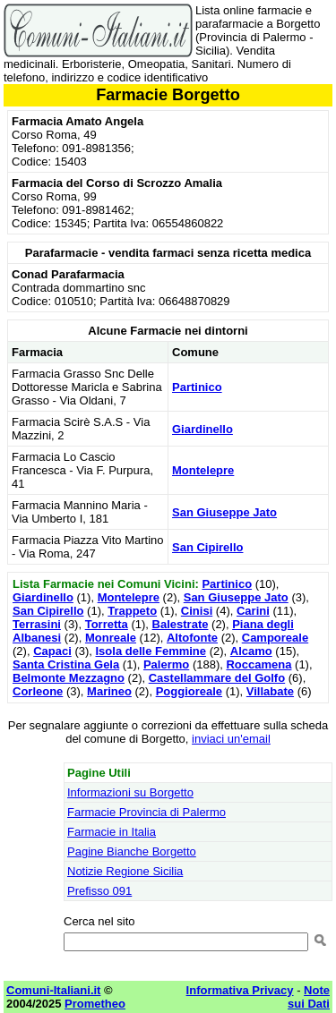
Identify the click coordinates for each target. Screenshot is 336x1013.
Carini (253, 610)
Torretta (106, 624)
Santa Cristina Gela (66, 664)
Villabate (270, 691)
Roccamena (258, 664)
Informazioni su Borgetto (130, 792)
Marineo (109, 691)
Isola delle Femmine (151, 651)
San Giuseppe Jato (224, 512)
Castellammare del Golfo (217, 678)
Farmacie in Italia (111, 831)
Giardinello (202, 429)
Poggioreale (189, 691)
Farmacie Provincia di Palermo (146, 812)
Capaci (52, 651)
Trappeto (132, 610)
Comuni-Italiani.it (53, 990)
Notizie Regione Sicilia (125, 871)
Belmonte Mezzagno (69, 678)
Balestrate (180, 624)
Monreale (110, 637)
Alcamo (251, 651)
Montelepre (203, 470)
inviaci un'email (231, 738)
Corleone (38, 691)
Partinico (197, 387)
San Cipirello (207, 547)
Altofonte (192, 637)
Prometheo (95, 1003)
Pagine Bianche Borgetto (131, 851)
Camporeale (275, 637)
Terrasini (37, 624)
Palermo (166, 664)
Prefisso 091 (99, 891)
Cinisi (196, 610)
